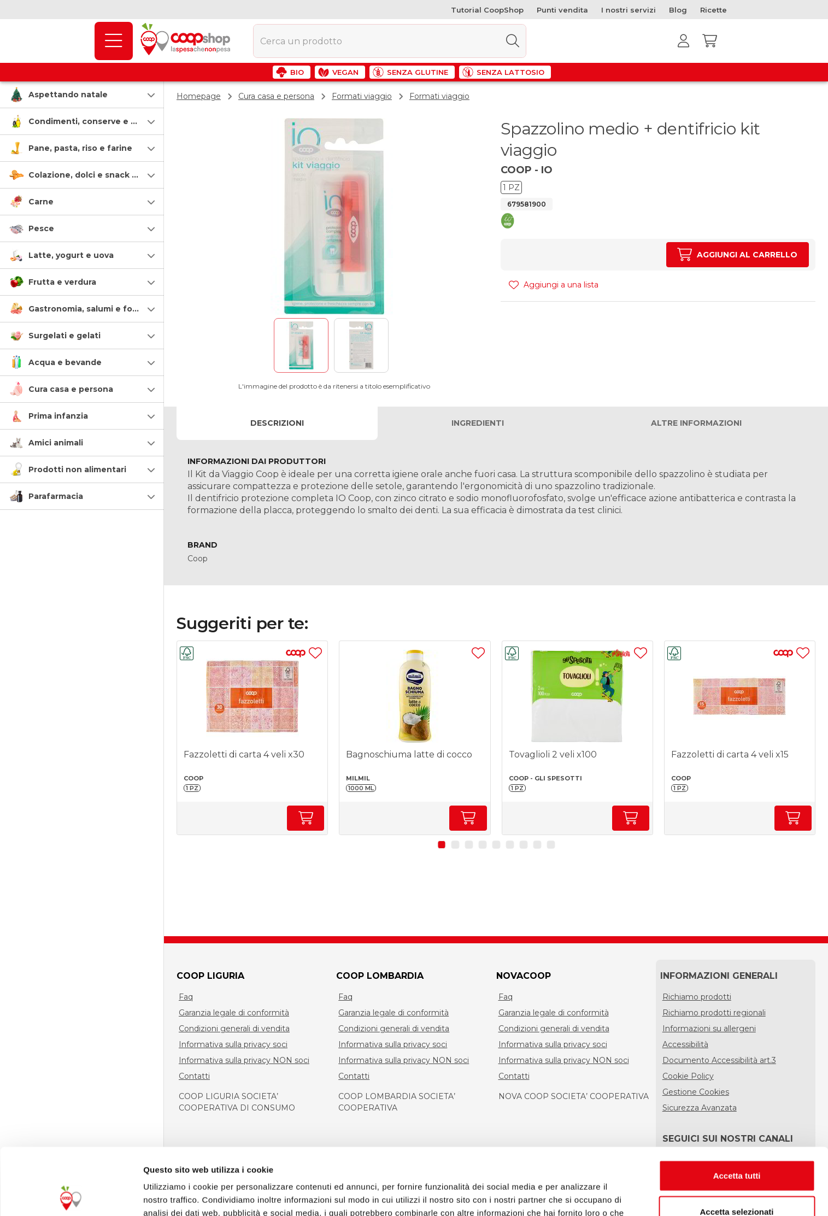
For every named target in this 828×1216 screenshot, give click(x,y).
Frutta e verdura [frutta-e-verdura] (62, 282)
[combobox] (390, 41)
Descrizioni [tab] (277, 422)
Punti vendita (562, 9)
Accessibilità (685, 1044)
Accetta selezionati (736, 1144)
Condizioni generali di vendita (234, 1028)
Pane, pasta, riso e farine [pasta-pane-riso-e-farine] (80, 148)
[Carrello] (709, 41)
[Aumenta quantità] (737, 255)
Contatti (194, 1076)
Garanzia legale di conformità (234, 1013)
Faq (186, 997)
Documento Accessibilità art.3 (719, 1060)
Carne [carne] (41, 202)
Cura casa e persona (276, 96)
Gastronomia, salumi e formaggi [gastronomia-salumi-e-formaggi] (94, 309)
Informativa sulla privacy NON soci (244, 1060)
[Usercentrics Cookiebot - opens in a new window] (71, 1194)
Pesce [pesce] (41, 228)
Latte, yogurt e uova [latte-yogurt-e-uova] (71, 255)
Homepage (199, 96)
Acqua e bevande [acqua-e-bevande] (65, 362)
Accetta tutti (737, 1108)
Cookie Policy (688, 1076)
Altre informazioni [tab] (696, 422)
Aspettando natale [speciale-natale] (68, 94)
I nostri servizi (628, 9)
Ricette (713, 9)
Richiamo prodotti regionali (714, 1013)
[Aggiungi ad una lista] (315, 653)
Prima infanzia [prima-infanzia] (58, 416)
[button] (82, 94)
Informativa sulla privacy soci (233, 1044)
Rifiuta (737, 1180)
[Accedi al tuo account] (683, 41)
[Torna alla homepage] (187, 41)
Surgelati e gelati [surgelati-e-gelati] (64, 335)
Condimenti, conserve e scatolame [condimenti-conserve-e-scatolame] (101, 121)
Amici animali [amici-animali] (55, 443)
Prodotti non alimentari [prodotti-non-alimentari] (77, 469)
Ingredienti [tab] (477, 422)
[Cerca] (512, 41)
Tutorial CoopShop (487, 9)
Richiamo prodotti (696, 997)
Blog (678, 9)
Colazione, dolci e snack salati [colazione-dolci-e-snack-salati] (91, 175)
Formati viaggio (362, 96)
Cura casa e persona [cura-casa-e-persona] (70, 389)
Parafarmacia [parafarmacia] (55, 496)
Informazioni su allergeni (709, 1028)
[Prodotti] (114, 41)
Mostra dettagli (574, 1194)
